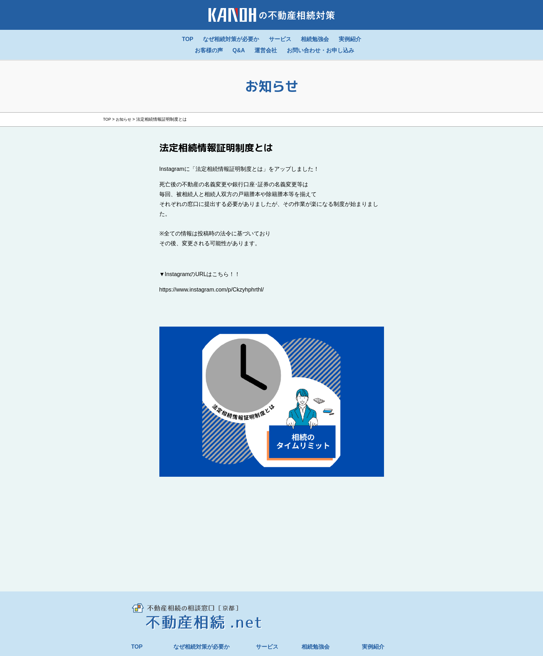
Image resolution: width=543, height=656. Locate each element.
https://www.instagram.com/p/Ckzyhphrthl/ (211, 290)
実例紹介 (373, 647)
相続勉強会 (316, 647)
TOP (137, 647)
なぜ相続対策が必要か (201, 647)
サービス (267, 647)
